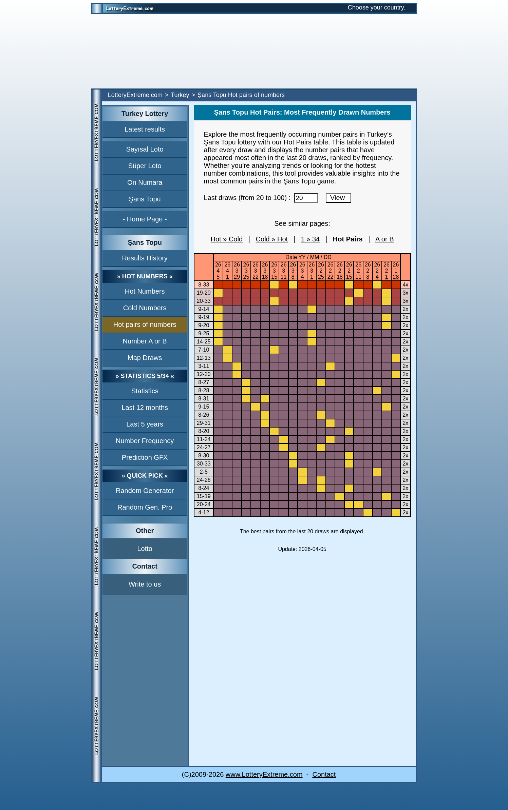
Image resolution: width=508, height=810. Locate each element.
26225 (321, 271)
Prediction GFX (145, 457)
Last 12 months (144, 407)
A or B (384, 239)
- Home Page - (145, 219)
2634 (302, 271)
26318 (265, 271)
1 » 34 (310, 239)
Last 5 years (144, 424)
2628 (368, 271)
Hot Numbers (145, 291)
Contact (324, 774)
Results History (144, 258)
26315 (274, 271)
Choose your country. (377, 7)
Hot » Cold (227, 239)
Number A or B (145, 341)
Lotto (144, 548)
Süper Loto (145, 166)
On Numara (144, 182)
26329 (237, 271)
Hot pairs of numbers (144, 324)
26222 (330, 271)
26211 (358, 271)
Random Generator (145, 490)
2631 (312, 271)
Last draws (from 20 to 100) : (261, 197)
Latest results (145, 129)
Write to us (145, 584)
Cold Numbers (145, 308)
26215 (349, 271)
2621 (386, 271)
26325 (246, 271)
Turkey (180, 95)
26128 (396, 271)
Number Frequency (145, 440)
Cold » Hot (272, 239)
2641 (227, 271)
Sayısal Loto (145, 149)
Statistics (144, 391)
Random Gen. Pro (144, 507)
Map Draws (145, 357)
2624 (377, 271)
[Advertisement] (254, 51)
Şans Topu (145, 199)
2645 (218, 271)
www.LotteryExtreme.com (264, 774)
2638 (293, 271)
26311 (284, 271)
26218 (340, 271)
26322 (255, 271)
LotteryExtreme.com (135, 95)
